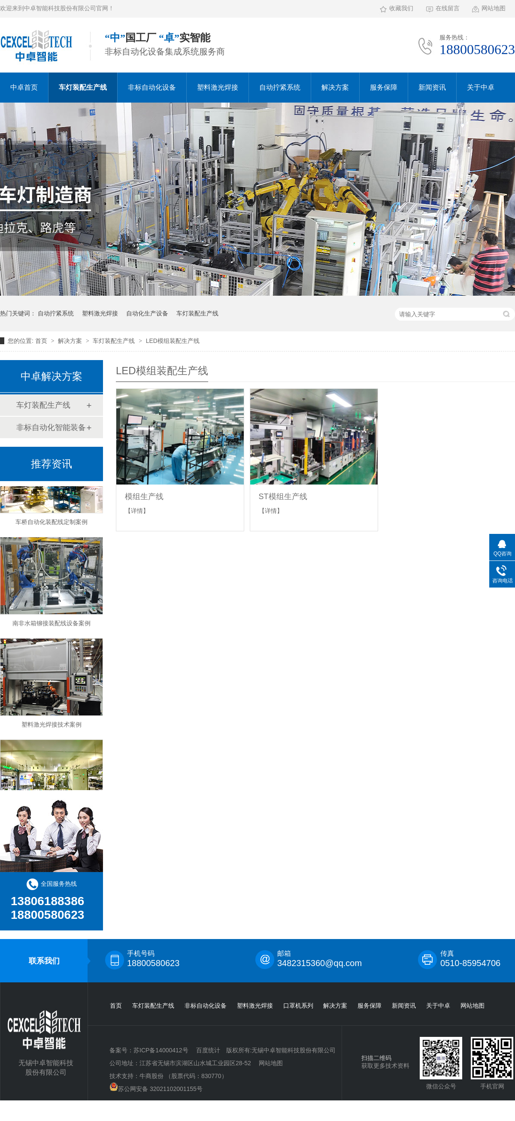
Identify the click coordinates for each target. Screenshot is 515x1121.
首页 (42, 340)
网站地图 (494, 8)
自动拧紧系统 (279, 87)
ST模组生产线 (283, 496)
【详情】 (137, 510)
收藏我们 (401, 8)
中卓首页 (24, 87)
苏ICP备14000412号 (160, 1050)
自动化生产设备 (147, 313)
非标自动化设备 (152, 87)
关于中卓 (480, 87)
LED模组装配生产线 (173, 340)
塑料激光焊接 (217, 87)
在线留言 (448, 8)
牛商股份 (151, 1076)
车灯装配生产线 (83, 87)
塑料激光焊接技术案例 (51, 725)
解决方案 (335, 87)
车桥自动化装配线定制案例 (51, 523)
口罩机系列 (298, 1005)
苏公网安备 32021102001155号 (156, 1087)
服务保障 (383, 87)
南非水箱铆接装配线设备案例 (51, 624)
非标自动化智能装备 (51, 427)
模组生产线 (144, 496)
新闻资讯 (432, 87)
